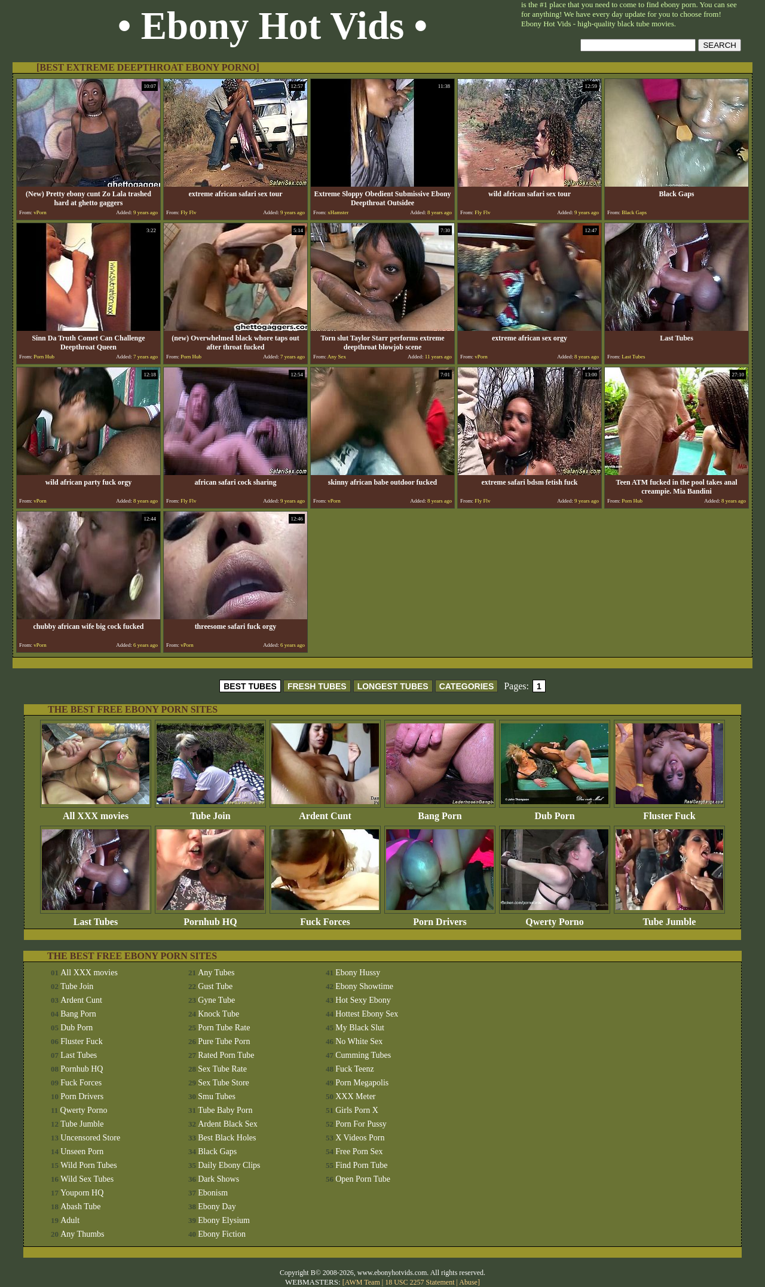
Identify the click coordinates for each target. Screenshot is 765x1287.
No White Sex (358, 1041)
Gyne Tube (216, 1000)
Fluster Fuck (669, 811)
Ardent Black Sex (228, 1123)
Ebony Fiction (222, 1234)
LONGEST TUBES (393, 686)
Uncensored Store (90, 1137)
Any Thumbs (82, 1234)
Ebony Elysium (224, 1220)
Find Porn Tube (361, 1165)
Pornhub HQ (210, 917)
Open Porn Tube (362, 1179)
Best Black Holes (227, 1137)
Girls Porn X (356, 1110)
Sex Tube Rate (222, 1068)
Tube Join (210, 811)
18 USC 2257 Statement (419, 1282)
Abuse (468, 1282)
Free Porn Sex (358, 1151)
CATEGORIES (466, 686)
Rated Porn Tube (226, 1055)
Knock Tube (218, 1013)
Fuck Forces (325, 917)
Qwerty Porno (554, 917)
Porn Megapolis (361, 1082)
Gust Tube (215, 986)
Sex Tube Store (223, 1082)
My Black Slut (359, 1027)
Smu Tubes (216, 1096)
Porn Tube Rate (224, 1027)
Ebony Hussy (357, 972)
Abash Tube (80, 1206)
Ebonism (213, 1192)
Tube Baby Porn (225, 1110)
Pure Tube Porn (224, 1041)
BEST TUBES (250, 686)
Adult (69, 1220)
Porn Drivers (439, 917)
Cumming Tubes (363, 1055)
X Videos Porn (359, 1137)
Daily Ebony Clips (229, 1165)
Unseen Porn (81, 1151)
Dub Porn (554, 811)
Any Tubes (216, 972)
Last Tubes (95, 917)
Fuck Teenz (354, 1068)
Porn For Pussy (361, 1123)
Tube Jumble (669, 917)
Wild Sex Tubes (87, 1179)
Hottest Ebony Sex (366, 1013)
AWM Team (363, 1282)
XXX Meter (355, 1096)
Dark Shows (218, 1179)
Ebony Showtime (364, 986)
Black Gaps (217, 1151)
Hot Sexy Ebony (363, 1000)
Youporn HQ (81, 1192)
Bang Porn (439, 811)
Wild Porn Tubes (88, 1165)
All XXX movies (95, 811)
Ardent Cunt (325, 811)
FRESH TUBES (317, 686)
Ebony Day (216, 1206)
